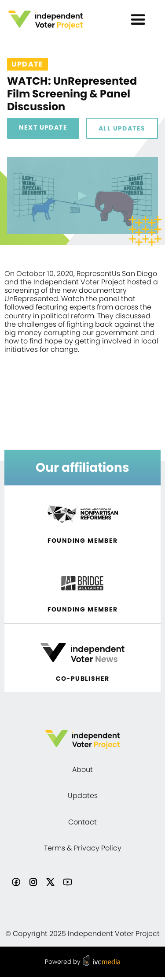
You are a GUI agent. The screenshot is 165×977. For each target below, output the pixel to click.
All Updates (122, 128)
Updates (83, 796)
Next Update (43, 127)
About (82, 769)
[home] (59, 20)
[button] (138, 20)
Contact (82, 822)
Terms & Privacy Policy (82, 848)
